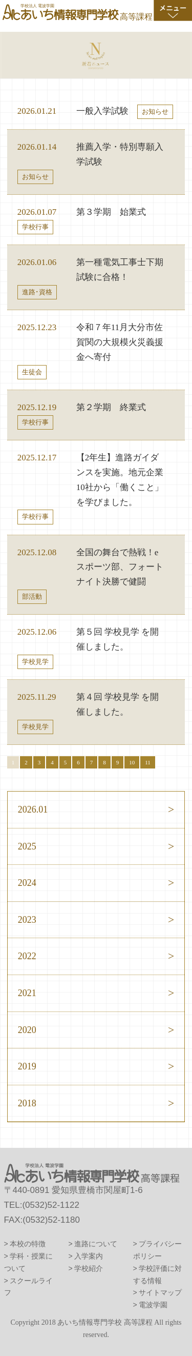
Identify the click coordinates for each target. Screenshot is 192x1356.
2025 (27, 846)
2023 (27, 920)
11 (148, 762)
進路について (95, 1244)
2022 (27, 956)
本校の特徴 (28, 1244)
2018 (27, 1103)
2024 (27, 883)
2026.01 (33, 809)
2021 (27, 993)
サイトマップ (160, 1292)
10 (132, 762)
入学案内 (88, 1256)
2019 (27, 1066)
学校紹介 (88, 1268)
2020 (27, 1030)
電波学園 (153, 1305)
